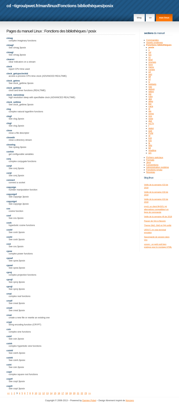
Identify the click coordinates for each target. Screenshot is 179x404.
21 (78, 393)
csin (8, 329)
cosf (8, 215)
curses (151, 69)
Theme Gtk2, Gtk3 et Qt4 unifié (157, 225)
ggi (149, 94)
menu (151, 67)
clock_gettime (13, 88)
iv (149, 82)
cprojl (9, 286)
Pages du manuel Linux (24, 31)
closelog (10, 144)
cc (149, 57)
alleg (150, 101)
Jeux (148, 162)
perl (150, 74)
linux (52, 5)
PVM (150, 133)
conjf (9, 166)
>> (89, 393)
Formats (150, 160)
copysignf (11, 194)
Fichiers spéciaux (154, 157)
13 (47, 393)
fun (149, 55)
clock (9, 66)
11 (39, 393)
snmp (151, 113)
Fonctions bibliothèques (80, 5)
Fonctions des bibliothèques (65, 31)
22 (82, 393)
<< (8, 393)
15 (55, 393)
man (43, 5)
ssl (149, 52)
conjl (9, 173)
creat (9, 315)
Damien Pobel (89, 400)
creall (9, 308)
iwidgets (152, 84)
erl (149, 72)
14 (51, 393)
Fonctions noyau (154, 170)
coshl (9, 237)
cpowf (9, 258)
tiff (149, 77)
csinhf (9, 350)
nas (150, 86)
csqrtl (9, 386)
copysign (11, 187)
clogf (9, 116)
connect (10, 180)
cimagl (9, 52)
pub (150, 131)
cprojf (9, 279)
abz (150, 99)
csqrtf (9, 379)
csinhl (9, 358)
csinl (9, 365)
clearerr (10, 59)
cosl (8, 244)
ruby (150, 96)
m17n (151, 123)
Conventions (152, 165)
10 (36, 393)
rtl (149, 136)
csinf (9, 336)
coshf (9, 230)
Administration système (157, 167)
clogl (9, 123)
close (9, 130)
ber (150, 104)
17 (63, 393)
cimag (9, 38)
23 (85, 393)
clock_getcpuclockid (17, 73)
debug (151, 89)
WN (150, 145)
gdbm (151, 91)
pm (149, 153)
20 (74, 393)
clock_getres (13, 81)
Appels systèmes (154, 42)
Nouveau (150, 172)
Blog (139, 17)
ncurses (152, 62)
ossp (150, 118)
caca (150, 106)
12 (43, 393)
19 (70, 393)
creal (9, 294)
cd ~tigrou (15, 5)
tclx (150, 140)
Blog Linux (148, 177)
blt (149, 148)
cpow (9, 251)
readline (152, 150)
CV (150, 17)
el (149, 109)
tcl (149, 79)
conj (8, 159)
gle (149, 111)
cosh (9, 223)
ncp (150, 116)
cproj (9, 272)
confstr (10, 151)
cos (8, 208)
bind (150, 60)
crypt (9, 322)
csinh (9, 343)
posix (108, 5)
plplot (151, 128)
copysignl (11, 201)
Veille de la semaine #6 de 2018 (158, 216)
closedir (10, 137)
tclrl (150, 138)
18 (66, 393)
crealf (9, 301)
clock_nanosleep (15, 95)
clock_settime (13, 102)
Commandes (152, 40)
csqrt (9, 372)
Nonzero (130, 400)
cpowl (9, 265)
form (150, 64)
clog (8, 109)
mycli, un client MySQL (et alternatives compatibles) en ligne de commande (156, 209)
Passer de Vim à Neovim (155, 221)
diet (150, 121)
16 (59, 393)
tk (149, 143)
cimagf (9, 45)
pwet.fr (32, 5)
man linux (164, 17)
